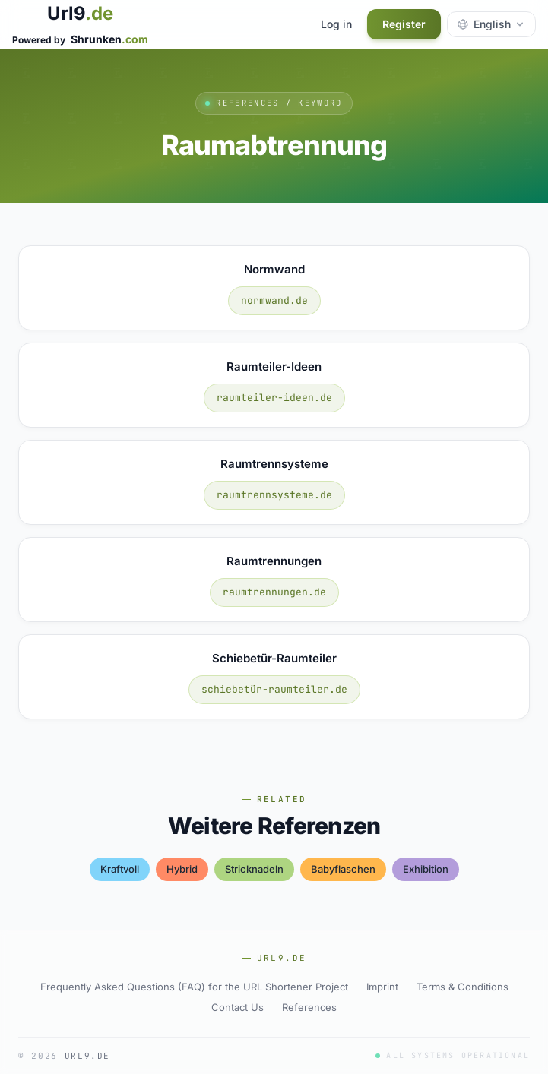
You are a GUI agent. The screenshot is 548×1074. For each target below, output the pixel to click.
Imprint (382, 987)
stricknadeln (254, 869)
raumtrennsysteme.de (274, 494)
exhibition (425, 869)
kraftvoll (119, 869)
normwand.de (274, 300)
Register (404, 23)
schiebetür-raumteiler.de (274, 689)
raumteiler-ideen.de (274, 397)
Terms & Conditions (462, 987)
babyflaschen (343, 869)
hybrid (182, 869)
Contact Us (237, 1007)
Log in (336, 23)
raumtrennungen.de (274, 592)
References (309, 1007)
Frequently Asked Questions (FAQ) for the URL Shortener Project (194, 987)
